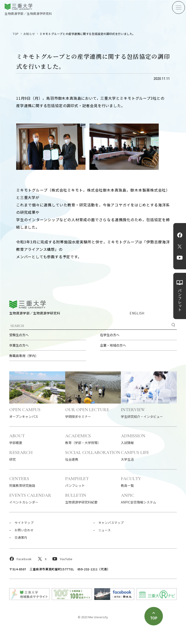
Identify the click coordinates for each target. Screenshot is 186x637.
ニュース (104, 530)
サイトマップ (24, 522)
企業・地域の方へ (113, 345)
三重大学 (27, 304)
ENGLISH (137, 313)
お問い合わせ (24, 530)
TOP (16, 34)
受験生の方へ (19, 334)
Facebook (179, 235)
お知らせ (29, 34)
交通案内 (21, 537)
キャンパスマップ (111, 522)
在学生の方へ (109, 334)
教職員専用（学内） (23, 355)
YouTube (180, 258)
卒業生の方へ (19, 345)
